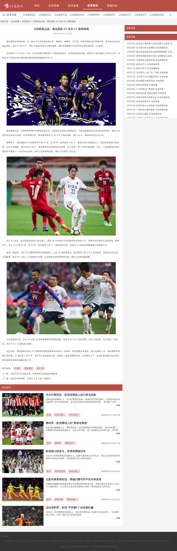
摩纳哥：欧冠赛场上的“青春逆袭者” (67, 423)
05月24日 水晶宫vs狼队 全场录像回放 (144, 114)
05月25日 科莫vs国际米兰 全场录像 (143, 101)
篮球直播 (73, 5)
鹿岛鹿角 (28, 368)
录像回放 (112, 5)
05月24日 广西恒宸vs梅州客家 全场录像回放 (147, 109)
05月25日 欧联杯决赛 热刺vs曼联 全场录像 (146, 93)
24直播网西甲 (109, 15)
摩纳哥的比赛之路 (70, 443)
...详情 (117, 405)
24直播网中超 (60, 15)
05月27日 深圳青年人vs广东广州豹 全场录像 (147, 72)
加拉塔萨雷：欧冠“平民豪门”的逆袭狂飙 (70, 507)
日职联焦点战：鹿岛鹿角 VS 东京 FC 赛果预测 (54, 21)
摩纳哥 (58, 443)
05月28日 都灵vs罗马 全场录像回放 (143, 64)
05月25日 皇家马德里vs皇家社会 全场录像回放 (148, 97)
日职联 (17, 368)
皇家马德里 (60, 471)
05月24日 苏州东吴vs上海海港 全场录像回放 (147, 105)
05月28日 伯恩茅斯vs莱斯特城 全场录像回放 (147, 60)
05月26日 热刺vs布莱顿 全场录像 (142, 85)
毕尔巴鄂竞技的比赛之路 (74, 415)
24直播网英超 (29, 15)
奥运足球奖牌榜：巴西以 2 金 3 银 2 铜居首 (30, 378)
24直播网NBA (44, 15)
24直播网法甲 (124, 15)
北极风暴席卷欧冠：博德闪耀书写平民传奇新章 (73, 479)
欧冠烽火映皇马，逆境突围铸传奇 (66, 451)
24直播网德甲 (93, 15)
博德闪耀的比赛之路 (72, 499)
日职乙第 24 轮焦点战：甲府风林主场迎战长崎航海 (33, 373)
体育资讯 (92, 5)
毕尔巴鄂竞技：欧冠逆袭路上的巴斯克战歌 (71, 394)
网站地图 (113, 546)
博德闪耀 (59, 499)
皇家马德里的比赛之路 (74, 471)
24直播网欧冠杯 (77, 15)
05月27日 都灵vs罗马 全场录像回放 (143, 68)
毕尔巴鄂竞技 (60, 415)
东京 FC (40, 368)
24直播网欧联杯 (157, 15)
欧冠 (49, 415)
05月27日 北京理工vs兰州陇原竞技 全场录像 (147, 76)
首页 (37, 5)
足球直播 (53, 5)
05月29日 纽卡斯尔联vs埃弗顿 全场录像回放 (147, 47)
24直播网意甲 (140, 15)
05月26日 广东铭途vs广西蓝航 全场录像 (145, 89)
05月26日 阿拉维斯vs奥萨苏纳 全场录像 (145, 81)
